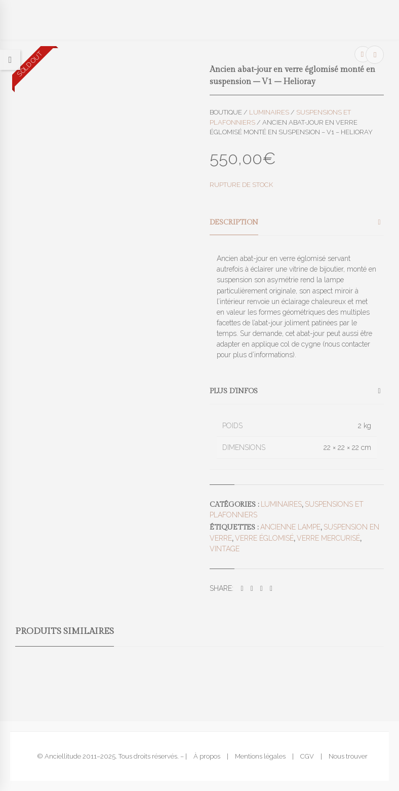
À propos (206, 756)
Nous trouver (348, 756)
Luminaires (269, 112)
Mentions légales (260, 756)
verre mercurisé (328, 538)
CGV (307, 756)
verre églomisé (264, 538)
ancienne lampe (290, 527)
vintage (225, 549)
